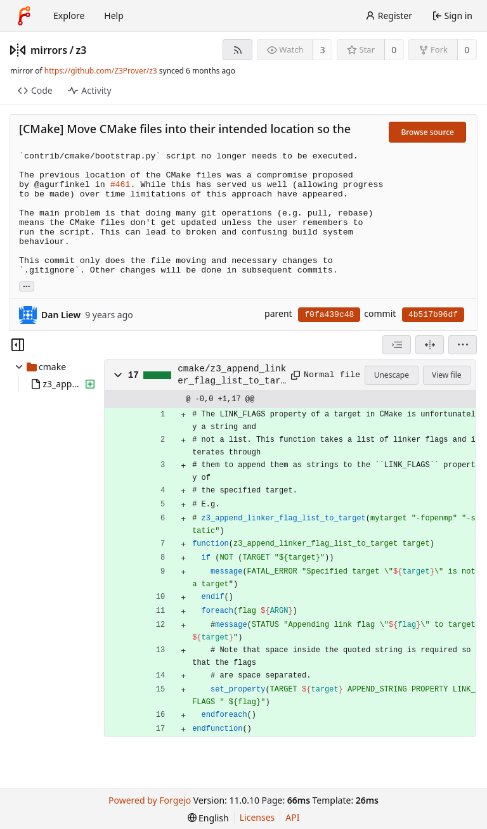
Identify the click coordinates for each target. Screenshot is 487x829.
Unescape (391, 375)
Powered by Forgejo (149, 800)
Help (114, 16)
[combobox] (396, 344)
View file (446, 375)
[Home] (24, 15)
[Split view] (429, 344)
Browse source (427, 132)
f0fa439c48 (329, 314)
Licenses (257, 817)
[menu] (462, 344)
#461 (120, 185)
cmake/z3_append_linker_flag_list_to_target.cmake (232, 375)
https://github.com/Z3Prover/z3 (100, 70)
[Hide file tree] (17, 344)
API (292, 817)
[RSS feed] (237, 49)
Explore (68, 16)
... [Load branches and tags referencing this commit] (26, 285)
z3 (81, 50)
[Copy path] (293, 375)
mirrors (48, 50)
